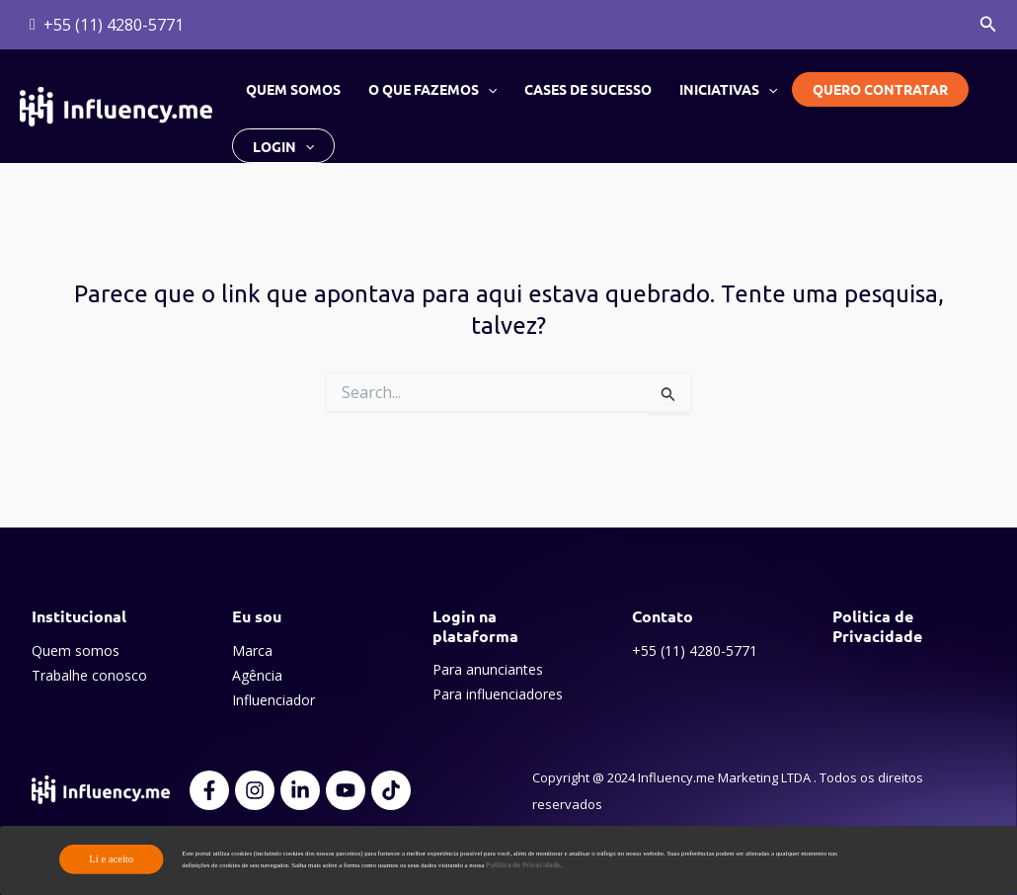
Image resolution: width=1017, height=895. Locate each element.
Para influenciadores (497, 694)
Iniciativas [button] (728, 88)
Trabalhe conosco (89, 675)
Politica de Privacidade (877, 625)
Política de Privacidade (523, 864)
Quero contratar (880, 89)
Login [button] (283, 145)
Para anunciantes (487, 669)
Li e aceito (111, 859)
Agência (257, 675)
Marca (252, 650)
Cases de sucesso (588, 89)
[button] (988, 25)
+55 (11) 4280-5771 (694, 650)
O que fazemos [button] (432, 88)
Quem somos (293, 89)
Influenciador (273, 699)
